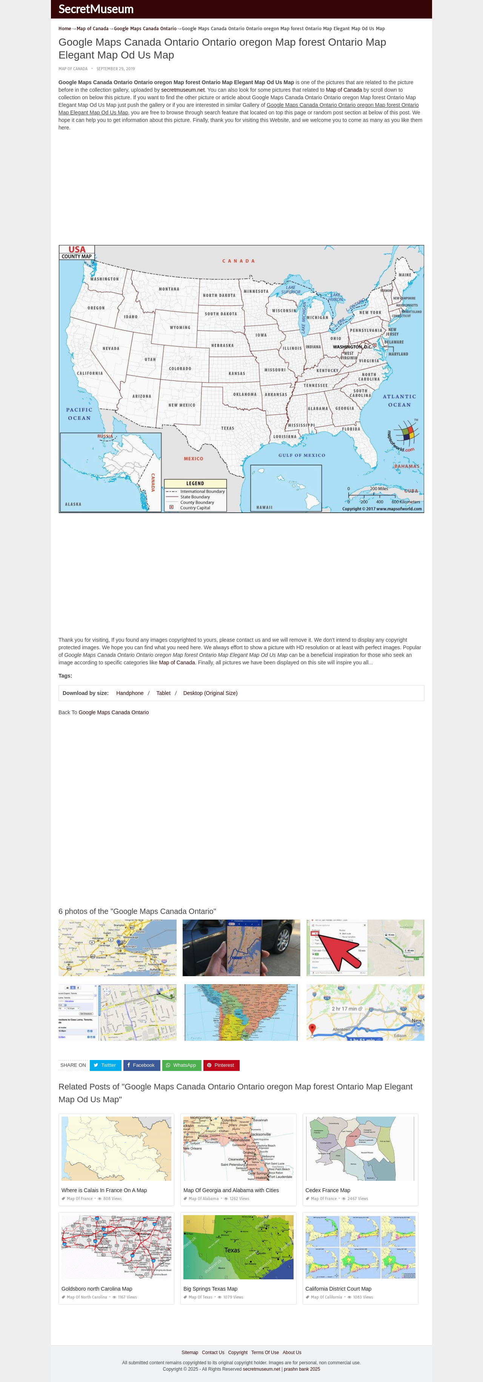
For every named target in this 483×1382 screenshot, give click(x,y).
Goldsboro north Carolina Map (97, 1289)
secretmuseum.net (183, 90)
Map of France (77, 1198)
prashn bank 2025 (302, 1369)
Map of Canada (73, 68)
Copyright (238, 1352)
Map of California (324, 1297)
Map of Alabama (201, 1198)
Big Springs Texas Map (210, 1289)
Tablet (163, 693)
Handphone (129, 693)
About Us (292, 1352)
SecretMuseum (96, 8)
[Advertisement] (241, 190)
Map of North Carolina (84, 1297)
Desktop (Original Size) (210, 693)
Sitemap (190, 1352)
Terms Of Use (265, 1352)
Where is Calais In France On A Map (104, 1190)
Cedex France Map (328, 1190)
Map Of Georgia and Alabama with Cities (231, 1190)
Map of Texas (197, 1297)
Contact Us (213, 1352)
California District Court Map (339, 1289)
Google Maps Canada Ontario (113, 712)
